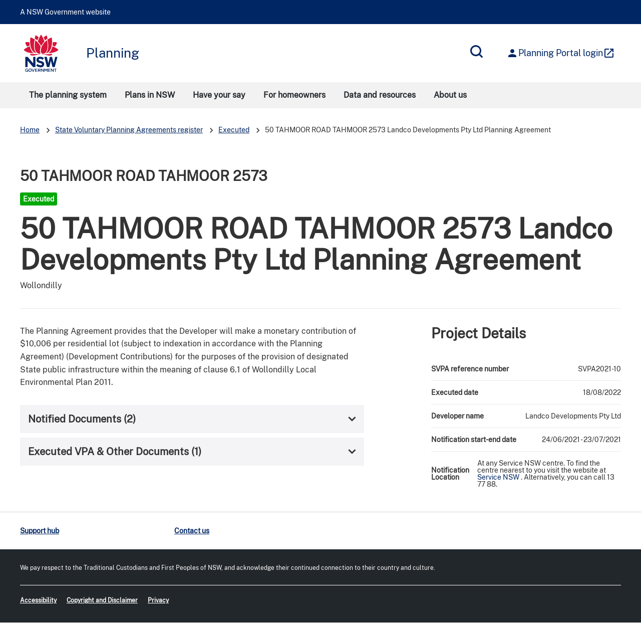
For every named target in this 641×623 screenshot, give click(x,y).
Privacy (158, 600)
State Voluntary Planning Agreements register (129, 130)
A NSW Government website (65, 12)
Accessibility (38, 600)
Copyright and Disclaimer (102, 600)
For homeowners (294, 95)
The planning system (68, 95)
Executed (233, 130)
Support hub (39, 531)
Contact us (191, 531)
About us (450, 95)
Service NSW (498, 477)
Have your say (219, 95)
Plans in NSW (150, 95)
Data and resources (380, 95)
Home (30, 130)
